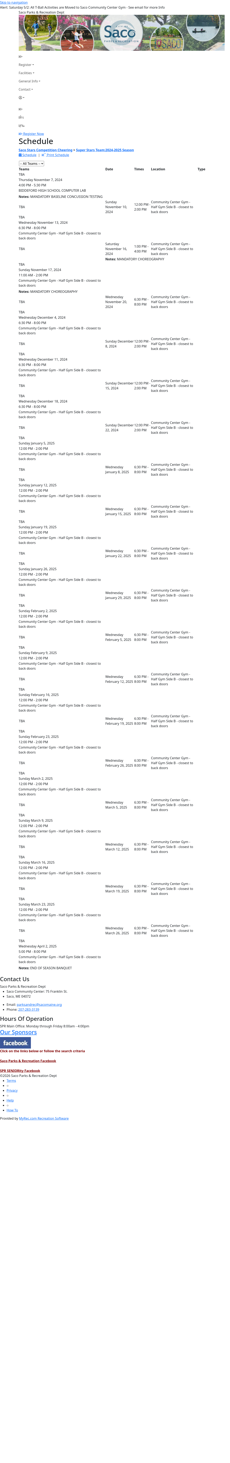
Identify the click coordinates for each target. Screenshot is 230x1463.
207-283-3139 (28, 1009)
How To (12, 1110)
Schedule (27, 155)
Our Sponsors (18, 1032)
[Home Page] (30, 56)
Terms (11, 1080)
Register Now (33, 134)
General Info (28, 81)
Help (10, 1100)
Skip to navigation (14, 2)
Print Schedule (55, 155)
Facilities (25, 73)
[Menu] (22, 125)
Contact (25, 89)
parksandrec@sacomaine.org (39, 1004)
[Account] (30, 97)
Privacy (12, 1090)
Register (25, 64)
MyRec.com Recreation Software (44, 1118)
